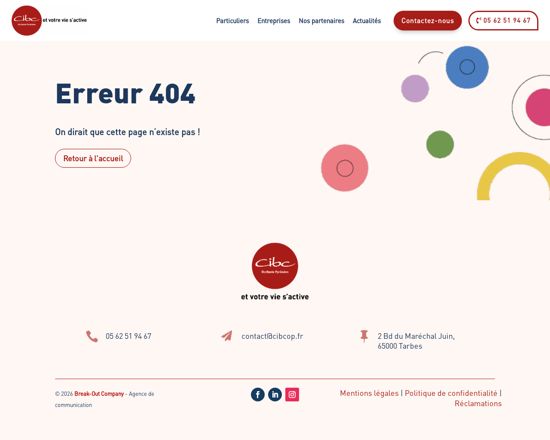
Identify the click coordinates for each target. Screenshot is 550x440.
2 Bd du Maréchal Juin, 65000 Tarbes (416, 340)
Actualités (367, 20)
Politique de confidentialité (451, 393)
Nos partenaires (321, 20)
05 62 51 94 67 (503, 20)
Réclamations (478, 403)
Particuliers (232, 20)
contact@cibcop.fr (272, 336)
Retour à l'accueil (93, 158)
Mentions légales (369, 393)
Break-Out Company (99, 393)
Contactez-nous (427, 20)
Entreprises (273, 20)
